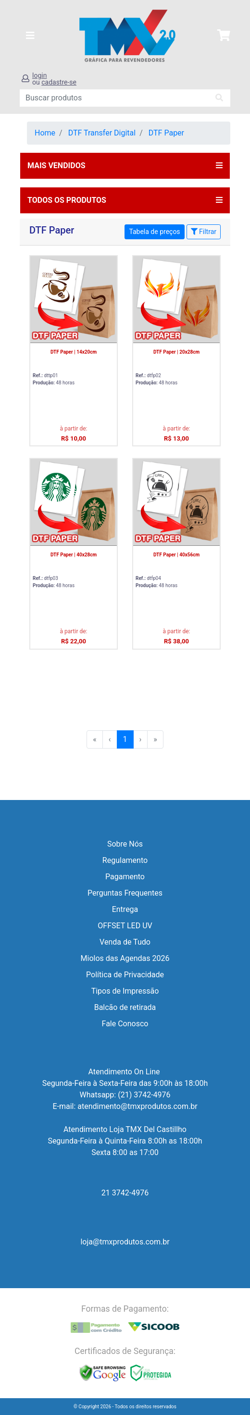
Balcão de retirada (125, 1007)
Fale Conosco (125, 1023)
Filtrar (203, 231)
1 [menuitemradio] (125, 739)
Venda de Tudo (125, 942)
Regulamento (125, 860)
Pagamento (125, 876)
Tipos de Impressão (125, 991)
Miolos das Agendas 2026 (125, 958)
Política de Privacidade (125, 974)
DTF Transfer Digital (102, 132)
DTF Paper (166, 132)
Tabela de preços (154, 231)
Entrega (125, 909)
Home (45, 132)
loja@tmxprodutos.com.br (124, 1241)
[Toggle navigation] (30, 35)
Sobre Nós (125, 844)
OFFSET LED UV (125, 925)
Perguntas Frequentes (125, 893)
